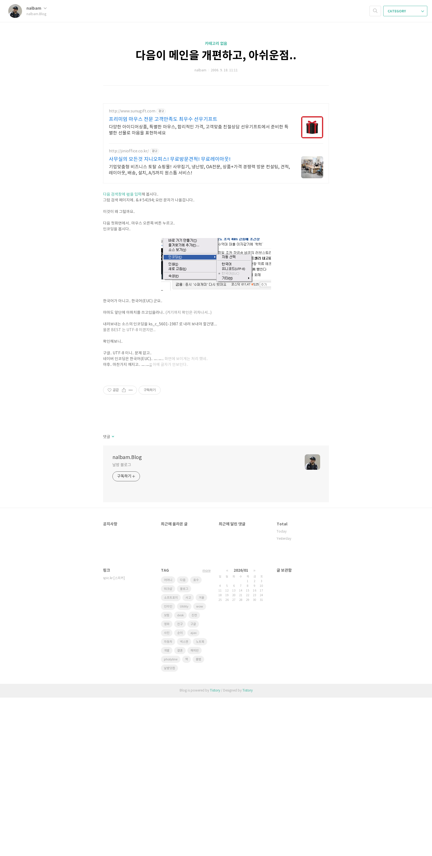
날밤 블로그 (121, 623)
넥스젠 (184, 800)
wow (199, 765)
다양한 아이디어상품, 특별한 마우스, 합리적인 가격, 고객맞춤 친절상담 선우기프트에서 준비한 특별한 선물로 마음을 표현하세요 (198, 130)
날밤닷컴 (169, 826)
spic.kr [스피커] (114, 736)
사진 (166, 791)
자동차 (168, 800)
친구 (180, 782)
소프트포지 (171, 756)
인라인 (168, 765)
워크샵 (168, 747)
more (206, 729)
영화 (166, 782)
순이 (180, 791)
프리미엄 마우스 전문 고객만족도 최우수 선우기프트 (163, 119)
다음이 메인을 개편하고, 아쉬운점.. (216, 55)
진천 (194, 774)
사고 (188, 756)
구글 (193, 782)
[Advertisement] (216, 226)
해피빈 (194, 809)
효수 (196, 738)
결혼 (180, 809)
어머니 (168, 738)
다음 (182, 738)
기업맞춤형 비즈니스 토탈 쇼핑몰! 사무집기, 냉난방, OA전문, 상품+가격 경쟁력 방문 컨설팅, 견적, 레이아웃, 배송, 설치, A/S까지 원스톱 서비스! (199, 169)
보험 (166, 774)
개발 (166, 809)
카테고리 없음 (216, 43)
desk (180, 774)
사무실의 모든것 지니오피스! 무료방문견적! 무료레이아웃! (170, 159)
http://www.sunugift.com (132, 111)
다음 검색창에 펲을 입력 (122, 276)
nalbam (36, 8)
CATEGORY (406, 11)
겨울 (201, 756)
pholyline (170, 818)
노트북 (200, 800)
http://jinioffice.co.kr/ (129, 151)
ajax (193, 791)
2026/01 (241, 729)
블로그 (184, 747)
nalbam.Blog (127, 616)
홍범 (198, 818)
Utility (184, 765)
